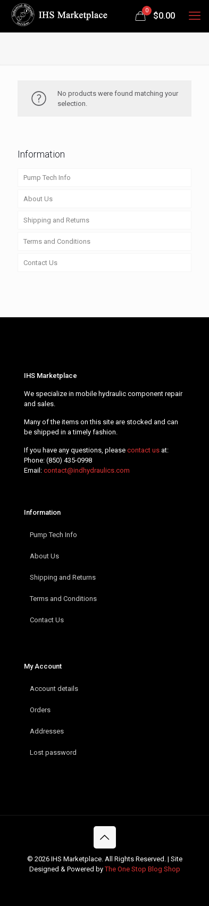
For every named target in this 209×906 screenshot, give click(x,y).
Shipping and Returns (56, 220)
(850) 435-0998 (69, 460)
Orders (40, 710)
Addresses (47, 731)
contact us (143, 450)
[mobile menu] (195, 16)
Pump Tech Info (47, 178)
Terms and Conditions (56, 241)
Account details (54, 689)
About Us (38, 199)
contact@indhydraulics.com (87, 470)
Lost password (53, 752)
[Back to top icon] (105, 837)
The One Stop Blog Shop (142, 869)
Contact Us (40, 263)
